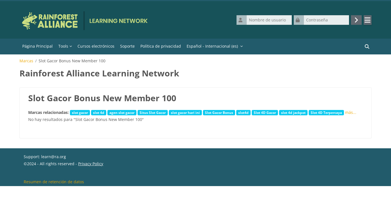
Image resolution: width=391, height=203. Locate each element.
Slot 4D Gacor (265, 113)
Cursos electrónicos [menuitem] (96, 46)
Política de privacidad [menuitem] (160, 46)
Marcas (26, 61)
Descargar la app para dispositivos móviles (64, 195)
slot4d (243, 113)
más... (350, 112)
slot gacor (80, 113)
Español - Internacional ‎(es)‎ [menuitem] (212, 46)
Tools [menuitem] (63, 46)
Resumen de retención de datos (54, 188)
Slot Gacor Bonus (219, 113)
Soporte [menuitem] (127, 46)
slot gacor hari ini (185, 113)
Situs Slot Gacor (153, 113)
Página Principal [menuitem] (37, 46)
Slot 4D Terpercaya (326, 113)
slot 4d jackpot (293, 113)
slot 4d (98, 113)
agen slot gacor (121, 113)
